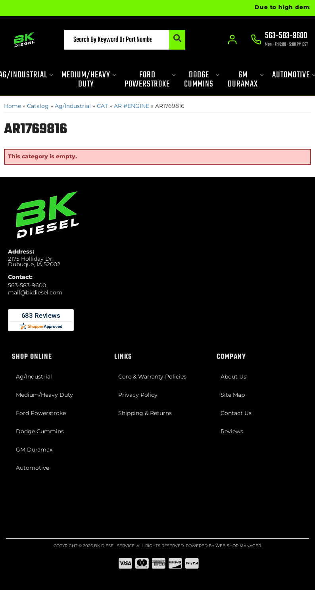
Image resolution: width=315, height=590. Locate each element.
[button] (124, 40)
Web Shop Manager (238, 545)
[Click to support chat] (279, 40)
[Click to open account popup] (232, 40)
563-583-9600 (27, 285)
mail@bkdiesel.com (35, 292)
